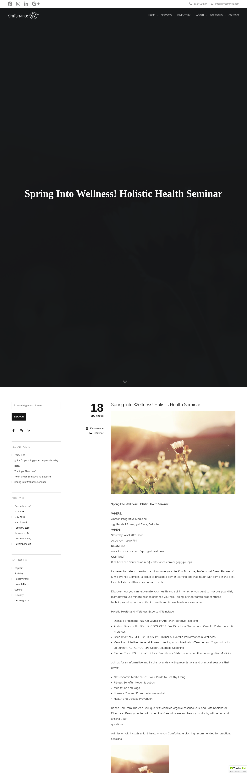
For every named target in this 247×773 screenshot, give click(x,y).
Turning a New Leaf (25, 471)
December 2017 (22, 538)
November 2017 (22, 544)
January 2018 (21, 533)
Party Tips (19, 455)
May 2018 (19, 517)
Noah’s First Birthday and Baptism (32, 476)
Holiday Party (21, 579)
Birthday (19, 573)
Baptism (18, 568)
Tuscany (19, 595)
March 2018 (20, 522)
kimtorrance (96, 428)
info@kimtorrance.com (225, 4)
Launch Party (21, 584)
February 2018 (22, 527)
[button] (238, 769)
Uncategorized (22, 600)
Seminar (99, 433)
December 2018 (22, 506)
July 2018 (19, 511)
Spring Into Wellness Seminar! (30, 482)
